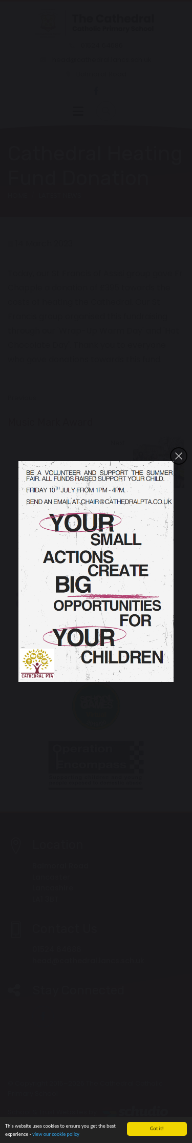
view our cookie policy (55, 1135)
